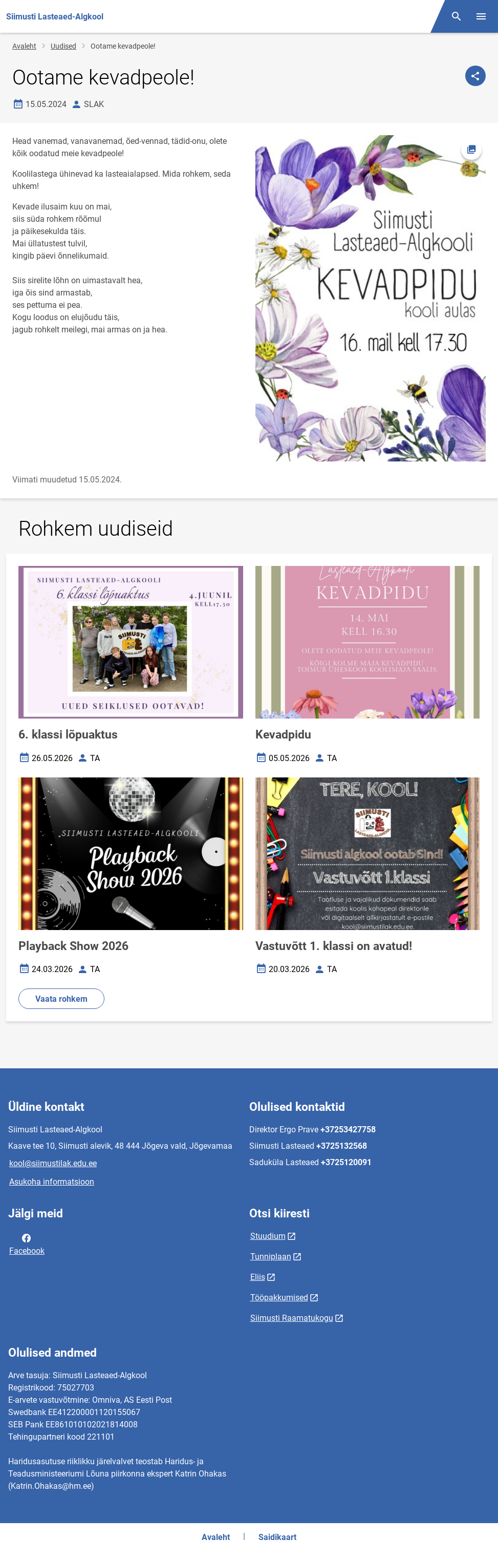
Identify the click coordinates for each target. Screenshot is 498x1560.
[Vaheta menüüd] (481, 16)
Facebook (27, 1243)
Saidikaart (277, 1537)
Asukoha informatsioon (51, 1182)
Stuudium (268, 1236)
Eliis (257, 1277)
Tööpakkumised (279, 1297)
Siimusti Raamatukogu (291, 1318)
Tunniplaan (270, 1256)
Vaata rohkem (61, 999)
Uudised (63, 46)
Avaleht (24, 46)
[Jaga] (475, 76)
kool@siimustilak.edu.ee (53, 1163)
